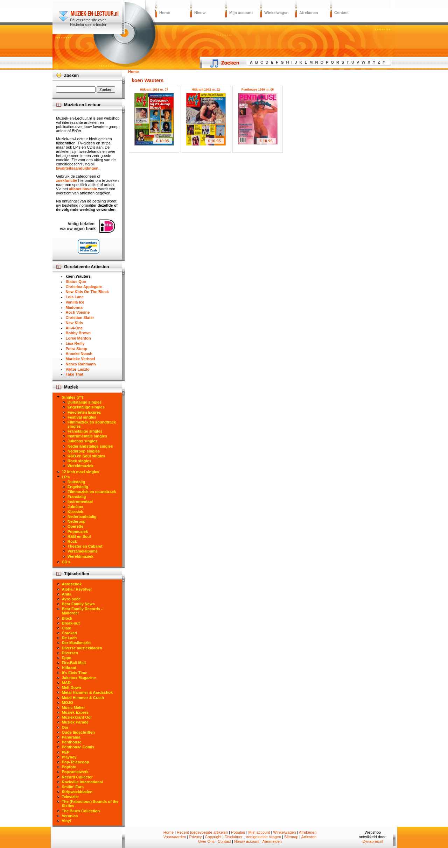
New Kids (74, 323)
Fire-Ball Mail (74, 663)
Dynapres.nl (373, 841)
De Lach (69, 638)
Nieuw (199, 12)
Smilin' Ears (73, 787)
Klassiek (75, 511)
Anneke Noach (79, 353)
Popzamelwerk (75, 772)
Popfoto (69, 767)
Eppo (67, 658)
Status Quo (76, 281)
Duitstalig (76, 482)
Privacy (195, 837)
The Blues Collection (81, 811)
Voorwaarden (174, 837)
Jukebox (75, 507)
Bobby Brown (78, 333)
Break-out (71, 623)
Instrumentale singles (87, 436)
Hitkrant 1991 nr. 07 (154, 89)
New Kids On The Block (87, 292)
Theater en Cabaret (85, 546)
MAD (66, 682)
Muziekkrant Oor (77, 717)
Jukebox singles (83, 441)
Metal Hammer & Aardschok (87, 692)
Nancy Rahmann (81, 364)
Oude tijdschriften (78, 732)
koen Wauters (78, 276)
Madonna (74, 307)
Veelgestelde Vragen (263, 837)
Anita (67, 594)
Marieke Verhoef (80, 359)
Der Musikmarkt (76, 643)
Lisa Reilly (75, 343)
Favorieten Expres (84, 412)
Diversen (70, 653)
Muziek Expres (75, 712)
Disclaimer (234, 837)
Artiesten (308, 837)
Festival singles (82, 417)
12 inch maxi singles (80, 472)
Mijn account (241, 12)
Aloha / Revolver (77, 589)
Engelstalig (78, 487)
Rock (72, 541)
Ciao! (67, 628)
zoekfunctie (66, 180)
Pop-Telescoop (75, 762)
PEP (66, 752)
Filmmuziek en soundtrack (92, 492)
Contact (341, 12)
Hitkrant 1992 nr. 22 (206, 89)
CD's (66, 562)
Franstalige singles (85, 431)
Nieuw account (246, 841)
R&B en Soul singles (86, 456)
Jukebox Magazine (79, 678)
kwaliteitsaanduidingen (77, 168)
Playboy (69, 757)
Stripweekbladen (77, 792)
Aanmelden (272, 841)
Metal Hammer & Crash (83, 698)
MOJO (67, 702)
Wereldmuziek (80, 466)
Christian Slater (80, 317)
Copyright (213, 837)
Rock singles (79, 461)
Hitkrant (69, 667)
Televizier (70, 796)
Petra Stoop (77, 349)
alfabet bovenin (83, 189)
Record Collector (77, 777)
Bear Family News (78, 604)
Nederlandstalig (82, 516)
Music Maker (73, 707)
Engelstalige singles (86, 407)
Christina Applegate (84, 287)
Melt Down (71, 687)
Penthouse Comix (78, 747)
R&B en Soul (79, 536)
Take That (75, 374)
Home (164, 12)
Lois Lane (75, 297)
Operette (75, 526)
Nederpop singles (84, 451)
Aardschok (72, 584)
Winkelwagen (276, 12)
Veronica (70, 816)
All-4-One (74, 328)
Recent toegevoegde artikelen (202, 832)
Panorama (71, 737)
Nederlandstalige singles (90, 446)
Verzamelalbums (83, 551)
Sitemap (291, 837)
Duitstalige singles (85, 402)
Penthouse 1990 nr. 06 (257, 89)
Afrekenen (308, 12)
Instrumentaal (80, 501)
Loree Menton (78, 338)
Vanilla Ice (75, 302)
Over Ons (206, 841)
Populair (238, 832)
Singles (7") (72, 397)
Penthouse (72, 742)
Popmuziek (78, 531)
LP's (66, 477)
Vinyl (66, 821)
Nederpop (76, 521)
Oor (65, 727)
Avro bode (71, 599)
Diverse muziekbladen (82, 648)
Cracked (69, 633)
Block (67, 618)
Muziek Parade (75, 722)
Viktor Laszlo (78, 369)
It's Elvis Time (75, 673)
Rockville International (82, 782)
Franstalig (77, 496)
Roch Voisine (78, 312)
